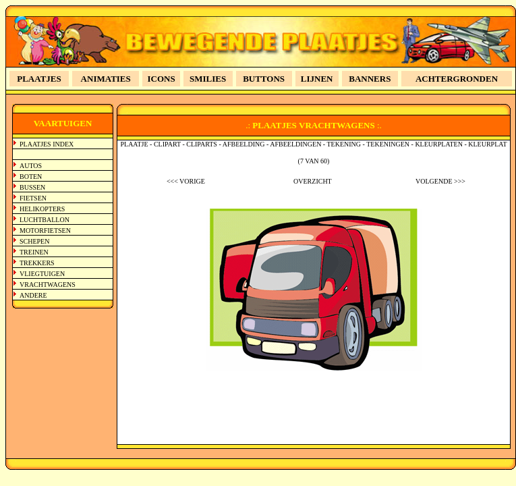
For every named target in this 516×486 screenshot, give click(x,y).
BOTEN (31, 176)
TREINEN (34, 252)
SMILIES (208, 79)
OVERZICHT (312, 181)
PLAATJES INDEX (47, 144)
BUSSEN (32, 187)
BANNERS (370, 79)
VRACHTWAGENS (48, 284)
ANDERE (33, 295)
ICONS (161, 79)
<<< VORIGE (186, 181)
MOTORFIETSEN (45, 230)
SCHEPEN (34, 241)
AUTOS (31, 165)
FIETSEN (33, 198)
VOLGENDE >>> (440, 181)
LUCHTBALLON (44, 219)
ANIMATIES (106, 79)
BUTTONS (264, 79)
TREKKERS (37, 263)
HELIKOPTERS (42, 209)
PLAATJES (39, 79)
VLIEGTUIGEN (42, 273)
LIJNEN (317, 79)
